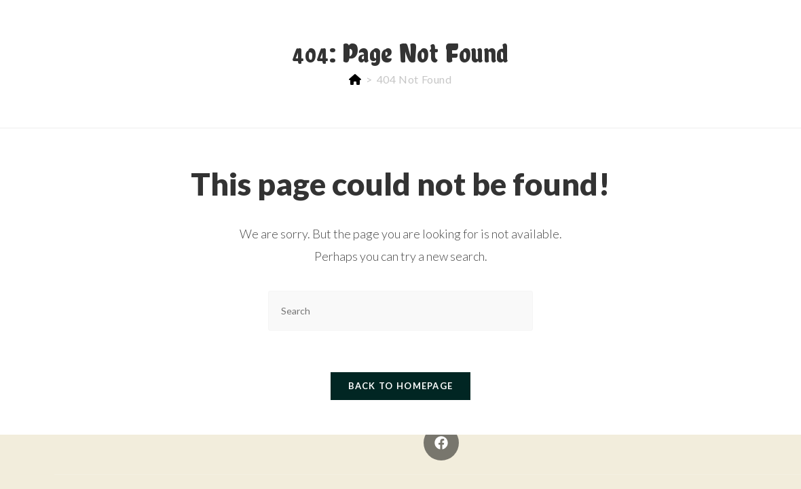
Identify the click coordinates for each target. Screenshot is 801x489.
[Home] (355, 79)
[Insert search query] (400, 311)
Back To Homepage (400, 385)
